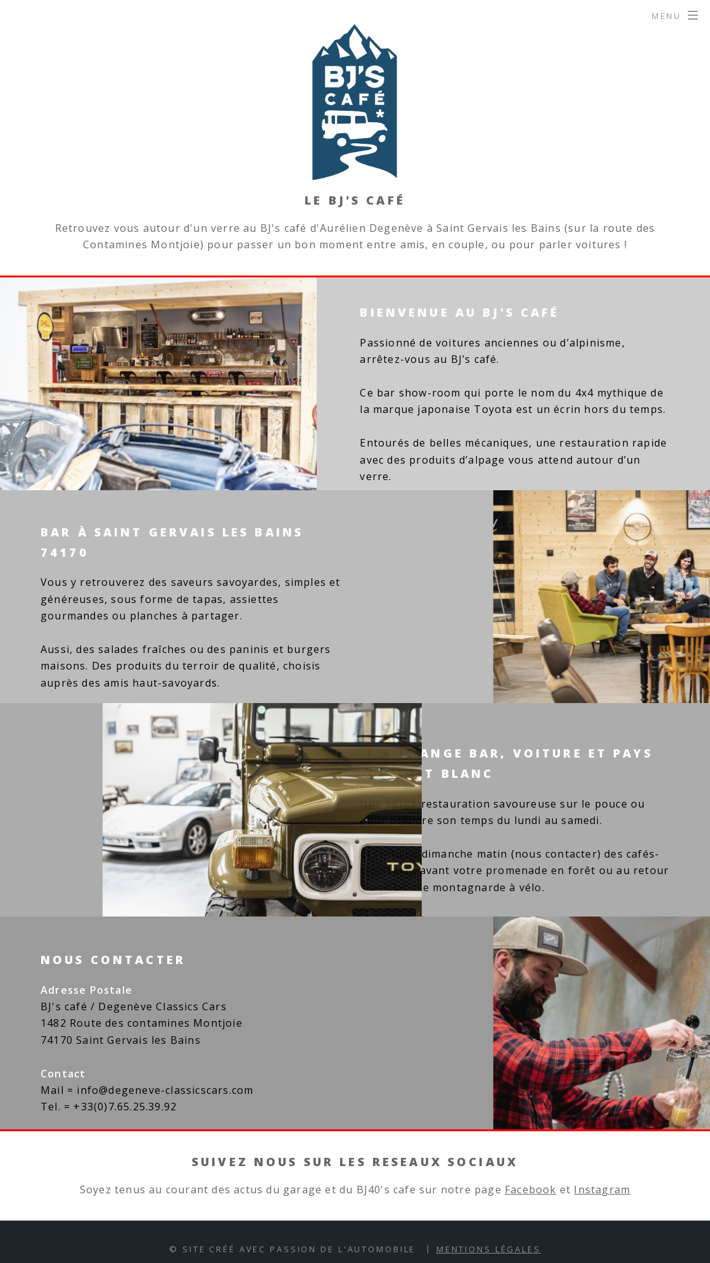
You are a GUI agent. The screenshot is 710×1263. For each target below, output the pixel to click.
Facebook (531, 1189)
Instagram (602, 1189)
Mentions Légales (488, 1249)
